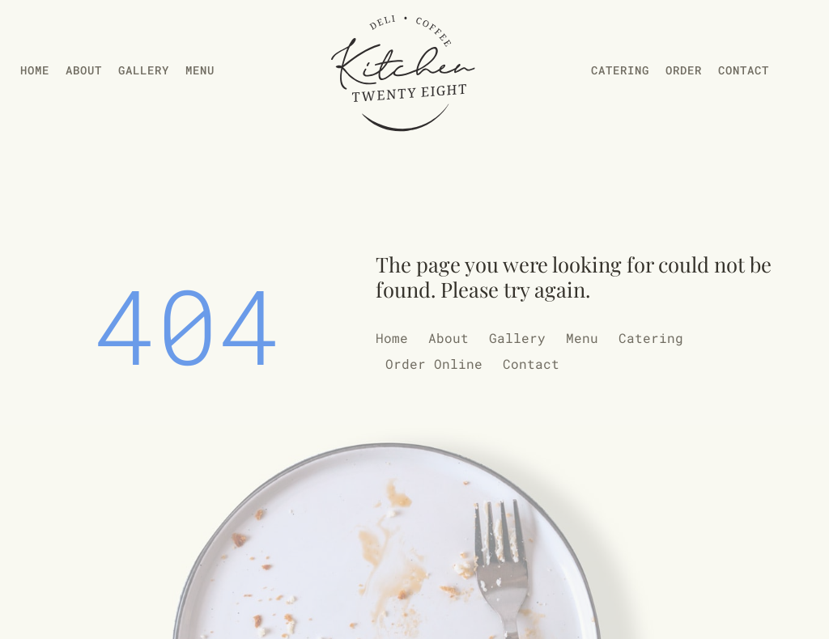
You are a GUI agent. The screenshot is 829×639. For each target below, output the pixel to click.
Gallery (143, 70)
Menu (200, 70)
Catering (620, 70)
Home (34, 70)
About (84, 70)
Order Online (434, 363)
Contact (743, 70)
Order (683, 70)
